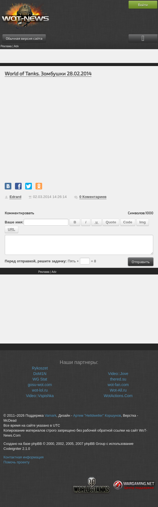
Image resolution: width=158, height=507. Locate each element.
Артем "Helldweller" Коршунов (97, 416)
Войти (143, 4)
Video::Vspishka (40, 396)
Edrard (15, 197)
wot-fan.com (118, 384)
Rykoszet (40, 368)
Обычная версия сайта (24, 38)
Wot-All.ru (118, 390)
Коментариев (92, 197)
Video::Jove (118, 373)
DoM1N (39, 373)
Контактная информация (24, 457)
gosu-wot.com (40, 384)
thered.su (118, 379)
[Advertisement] (79, 56)
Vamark (50, 416)
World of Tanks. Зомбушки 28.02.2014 (48, 73)
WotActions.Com (118, 396)
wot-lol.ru (40, 390)
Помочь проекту (17, 462)
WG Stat (39, 379)
